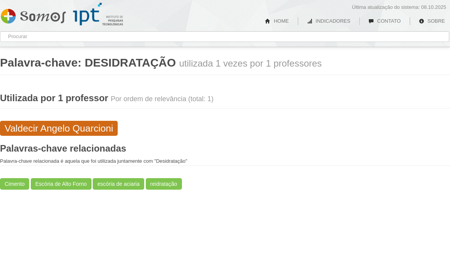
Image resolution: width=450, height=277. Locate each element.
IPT (98, 14)
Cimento (15, 184)
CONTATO (384, 21)
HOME (277, 21)
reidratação (163, 184)
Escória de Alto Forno (61, 184)
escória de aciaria (118, 184)
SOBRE (432, 21)
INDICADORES (328, 21)
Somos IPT (33, 14)
